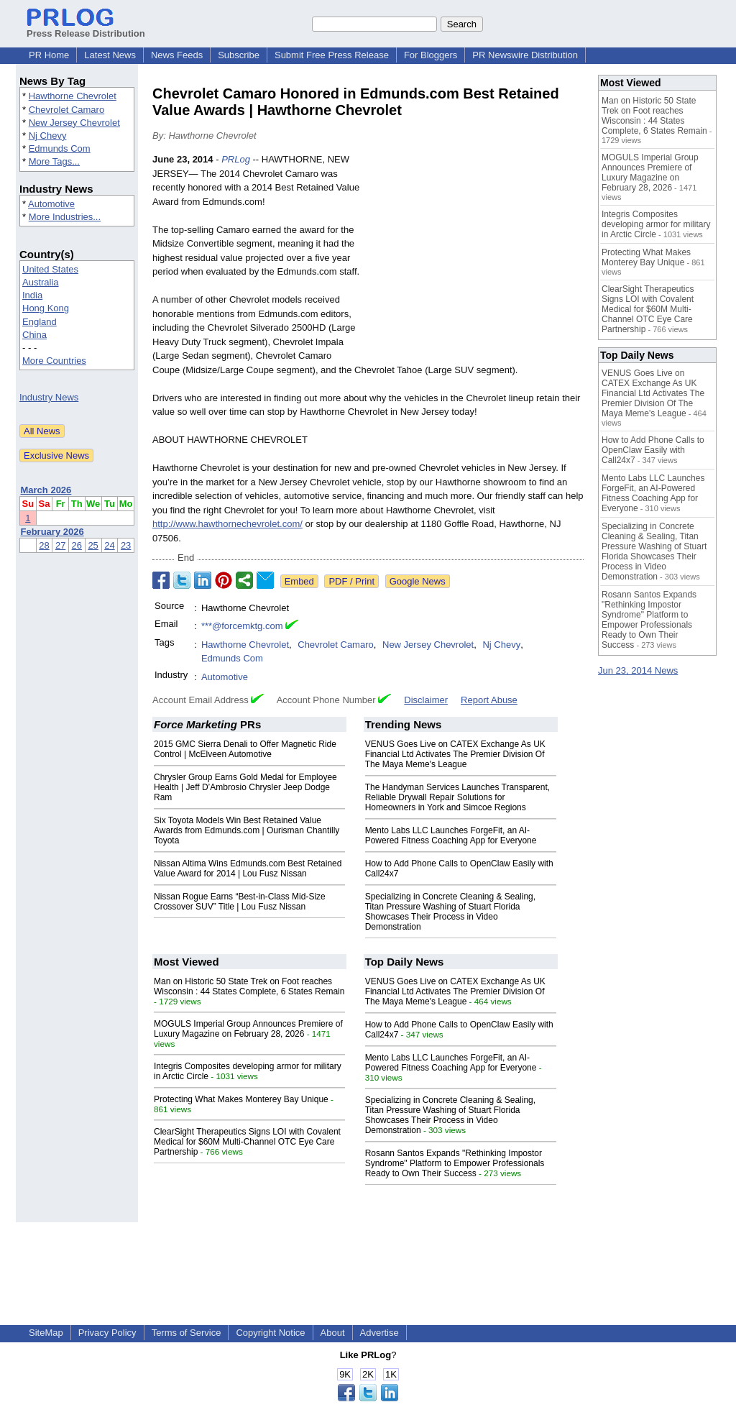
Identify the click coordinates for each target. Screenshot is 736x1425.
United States (50, 269)
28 (44, 545)
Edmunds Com (60, 148)
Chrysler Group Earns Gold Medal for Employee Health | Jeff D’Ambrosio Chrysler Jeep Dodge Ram (245, 787)
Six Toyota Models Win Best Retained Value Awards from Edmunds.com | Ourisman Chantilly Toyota (246, 830)
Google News (418, 581)
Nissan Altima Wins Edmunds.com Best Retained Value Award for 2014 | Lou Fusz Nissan (247, 868)
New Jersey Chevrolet (74, 122)
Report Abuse (489, 700)
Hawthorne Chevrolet (72, 96)
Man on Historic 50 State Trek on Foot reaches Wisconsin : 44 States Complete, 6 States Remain (249, 986)
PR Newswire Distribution (525, 55)
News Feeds (177, 55)
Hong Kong (45, 308)
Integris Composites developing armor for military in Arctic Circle (656, 224)
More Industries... (65, 216)
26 (77, 545)
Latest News (110, 55)
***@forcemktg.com (242, 625)
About (333, 1332)
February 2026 (52, 531)
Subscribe (238, 55)
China (34, 334)
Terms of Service (186, 1332)
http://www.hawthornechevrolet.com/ (227, 523)
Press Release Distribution (86, 28)
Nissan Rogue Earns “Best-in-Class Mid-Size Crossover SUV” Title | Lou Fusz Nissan (240, 902)
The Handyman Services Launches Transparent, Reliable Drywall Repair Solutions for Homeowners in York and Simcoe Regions (457, 797)
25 (93, 545)
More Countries (54, 360)
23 (126, 545)
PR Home (49, 55)
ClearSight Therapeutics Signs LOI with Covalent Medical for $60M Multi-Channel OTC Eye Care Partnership (247, 1142)
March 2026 (46, 490)
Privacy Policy (107, 1332)
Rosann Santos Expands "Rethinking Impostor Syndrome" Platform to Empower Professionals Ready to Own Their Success (455, 1163)
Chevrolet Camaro (67, 109)
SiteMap (46, 1332)
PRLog (235, 159)
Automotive (51, 203)
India (32, 295)
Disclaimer (426, 700)
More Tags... (54, 161)
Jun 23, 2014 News (638, 670)
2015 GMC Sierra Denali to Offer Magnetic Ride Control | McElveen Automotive (245, 749)
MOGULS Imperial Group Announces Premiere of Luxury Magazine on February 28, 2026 (248, 1029)
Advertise (379, 1332)
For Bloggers (430, 55)
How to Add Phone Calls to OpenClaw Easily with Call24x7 (653, 450)
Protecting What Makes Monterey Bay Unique (241, 1099)
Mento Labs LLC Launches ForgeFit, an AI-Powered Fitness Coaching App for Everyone (451, 835)
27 (60, 545)
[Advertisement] (476, 258)
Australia (40, 282)
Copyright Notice (270, 1332)
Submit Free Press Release (332, 55)
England (39, 321)
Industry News (48, 397)
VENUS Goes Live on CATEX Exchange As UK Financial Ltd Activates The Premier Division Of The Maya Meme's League (455, 754)
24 (109, 545)
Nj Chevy (48, 135)
